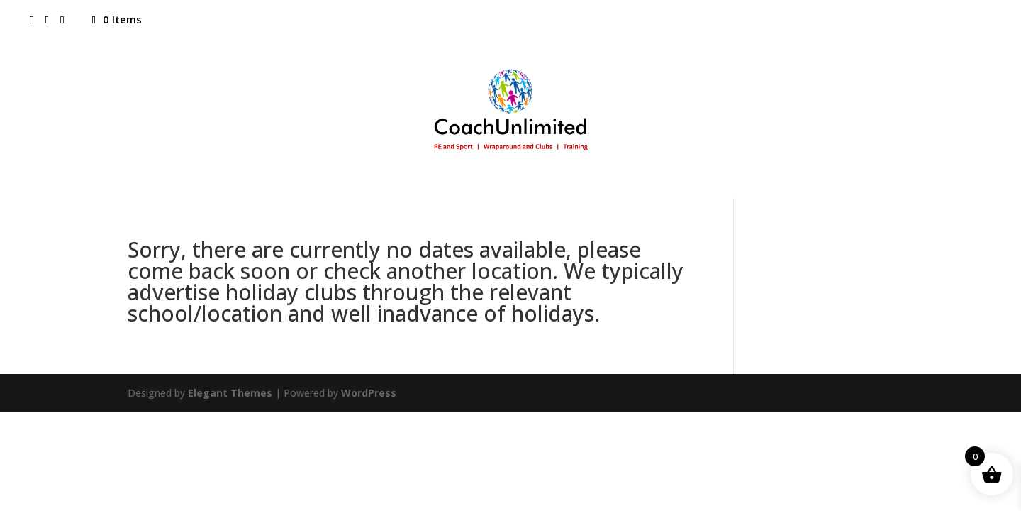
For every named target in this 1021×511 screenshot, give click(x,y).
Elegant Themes (230, 393)
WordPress (368, 393)
